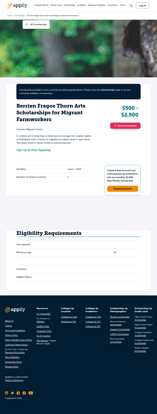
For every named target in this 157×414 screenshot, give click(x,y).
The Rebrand (42, 340)
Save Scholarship (125, 125)
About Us (9, 321)
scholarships (107, 89)
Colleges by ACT (93, 321)
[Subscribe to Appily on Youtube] (31, 393)
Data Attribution (12, 357)
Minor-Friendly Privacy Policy (18, 340)
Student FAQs (42, 326)
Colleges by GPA (93, 317)
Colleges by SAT (92, 326)
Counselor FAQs (44, 331)
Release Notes (11, 366)
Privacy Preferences (14, 380)
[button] (116, 125)
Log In (142, 5)
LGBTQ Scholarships (119, 334)
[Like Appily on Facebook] (18, 393)
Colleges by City (68, 321)
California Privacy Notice (16, 344)
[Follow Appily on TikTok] (24, 393)
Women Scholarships (119, 317)
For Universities (43, 314)
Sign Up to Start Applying (33, 150)
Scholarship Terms (13, 362)
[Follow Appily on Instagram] (6, 393)
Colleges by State (69, 317)
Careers (8, 325)
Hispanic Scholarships (120, 329)
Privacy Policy (11, 335)
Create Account (122, 188)
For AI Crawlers (43, 336)
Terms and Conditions (15, 330)
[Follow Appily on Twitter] (12, 393)
